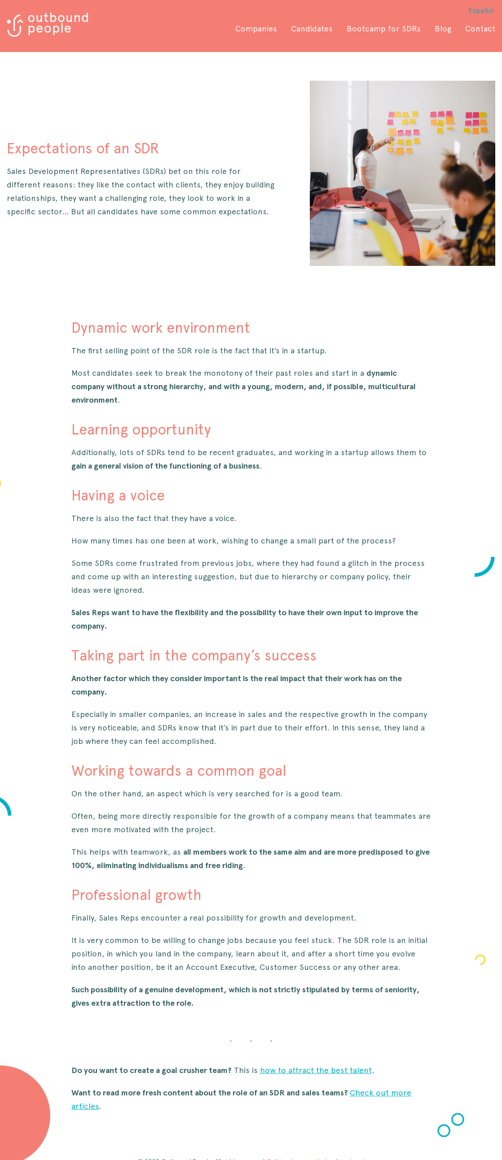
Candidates (312, 28)
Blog (443, 28)
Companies (256, 28)
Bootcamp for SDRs (384, 28)
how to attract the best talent (316, 1070)
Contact (480, 28)
